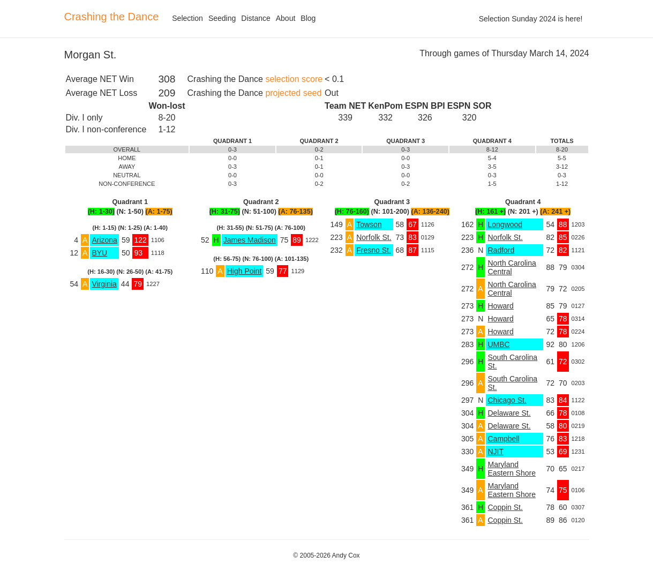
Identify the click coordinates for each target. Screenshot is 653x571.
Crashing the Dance (111, 16)
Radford (500, 250)
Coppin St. (504, 507)
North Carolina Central (511, 267)
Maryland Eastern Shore (511, 468)
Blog (308, 18)
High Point (244, 271)
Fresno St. (373, 250)
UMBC (498, 344)
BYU (99, 253)
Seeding (222, 18)
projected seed (293, 92)
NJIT (495, 451)
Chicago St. (506, 400)
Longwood (504, 224)
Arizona (104, 240)
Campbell (503, 438)
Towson (368, 224)
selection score (293, 79)
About (286, 18)
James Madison (249, 240)
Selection (187, 18)
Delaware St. (508, 413)
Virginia (104, 284)
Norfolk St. (373, 237)
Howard (500, 306)
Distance (255, 18)
